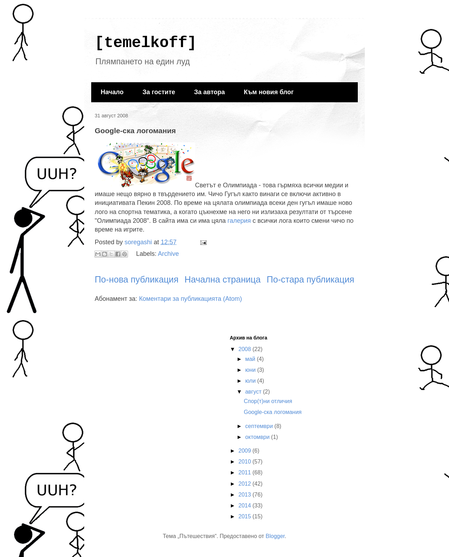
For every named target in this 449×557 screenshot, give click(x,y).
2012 (246, 484)
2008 (246, 349)
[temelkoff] (145, 43)
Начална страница (223, 279)
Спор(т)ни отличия (268, 401)
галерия (239, 220)
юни (251, 370)
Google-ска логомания (273, 412)
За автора (209, 92)
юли (251, 381)
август (254, 392)
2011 (246, 472)
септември (259, 426)
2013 (246, 495)
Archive (168, 253)
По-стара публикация (310, 279)
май (251, 359)
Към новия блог (269, 92)
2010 (246, 462)
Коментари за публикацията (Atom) (190, 298)
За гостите (158, 92)
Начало (112, 92)
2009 (246, 451)
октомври (258, 437)
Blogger (275, 536)
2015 (246, 516)
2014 (246, 506)
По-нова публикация (137, 279)
